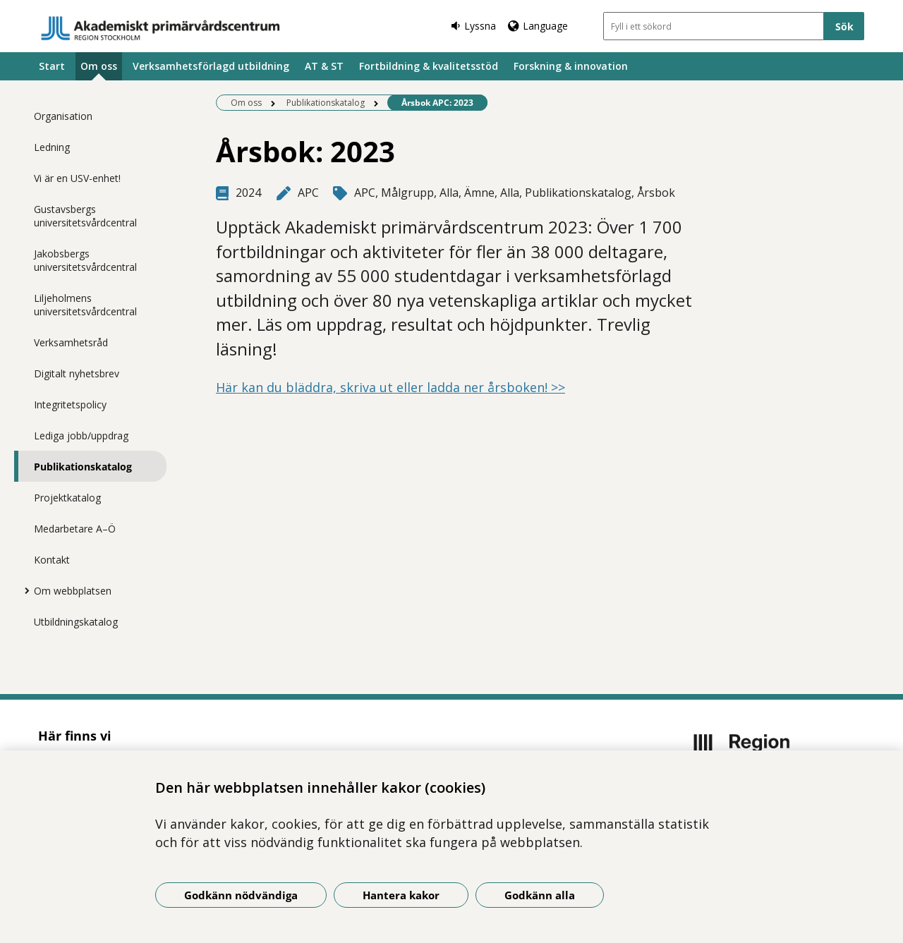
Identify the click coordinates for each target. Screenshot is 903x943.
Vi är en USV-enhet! (77, 178)
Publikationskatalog (83, 466)
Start (52, 66)
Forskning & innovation (571, 66)
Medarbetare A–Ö (75, 528)
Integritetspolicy (70, 404)
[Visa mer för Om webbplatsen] (23, 590)
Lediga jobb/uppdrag (81, 435)
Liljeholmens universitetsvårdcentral (85, 304)
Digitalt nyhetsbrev (76, 373)
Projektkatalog (67, 497)
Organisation (63, 116)
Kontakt (52, 559)
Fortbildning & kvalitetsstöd (428, 66)
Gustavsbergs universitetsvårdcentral (85, 215)
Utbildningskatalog (76, 621)
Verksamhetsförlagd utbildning (211, 66)
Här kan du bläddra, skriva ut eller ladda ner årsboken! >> (390, 387)
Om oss (98, 66)
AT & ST (324, 66)
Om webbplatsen (72, 590)
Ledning (52, 147)
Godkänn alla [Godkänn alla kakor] (539, 895)
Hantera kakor (401, 895)
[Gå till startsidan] (161, 28)
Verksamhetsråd (71, 342)
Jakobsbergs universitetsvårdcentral (85, 260)
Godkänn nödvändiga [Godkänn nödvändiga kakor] (241, 895)
